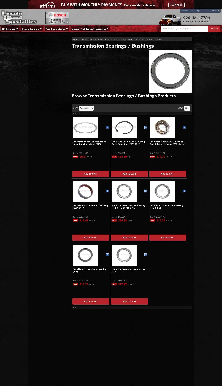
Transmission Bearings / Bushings (44, 73)
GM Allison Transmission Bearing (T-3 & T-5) (166, 206)
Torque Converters (41, 66)
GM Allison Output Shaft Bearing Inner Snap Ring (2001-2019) (89, 143)
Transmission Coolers (42, 79)
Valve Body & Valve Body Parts (46, 97)
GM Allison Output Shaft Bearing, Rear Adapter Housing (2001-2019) (167, 143)
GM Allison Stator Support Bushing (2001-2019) (90, 206)
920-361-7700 (196, 17)
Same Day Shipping (45, 119)
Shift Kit (36, 62)
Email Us (40, 150)
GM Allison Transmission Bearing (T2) (128, 270)
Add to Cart (91, 174)
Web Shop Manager (184, 384)
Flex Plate (36, 48)
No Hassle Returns (45, 135)
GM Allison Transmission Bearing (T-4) (89, 270)
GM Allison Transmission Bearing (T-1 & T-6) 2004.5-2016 (128, 206)
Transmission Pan (40, 93)
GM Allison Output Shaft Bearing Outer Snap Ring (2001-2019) (128, 143)
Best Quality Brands (46, 127)
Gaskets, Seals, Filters (42, 53)
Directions (43, 354)
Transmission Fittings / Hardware (47, 83)
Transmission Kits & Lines (44, 88)
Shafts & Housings (40, 57)
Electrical (36, 44)
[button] (190, 29)
